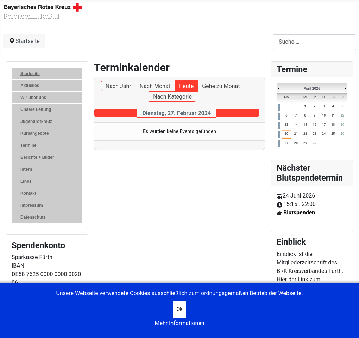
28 (296, 143)
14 (296, 124)
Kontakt (28, 193)
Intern (26, 169)
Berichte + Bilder (37, 157)
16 (314, 124)
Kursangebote (34, 133)
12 (342, 115)
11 (333, 115)
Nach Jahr (118, 86)
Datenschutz (32, 217)
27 (286, 143)
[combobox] (314, 42)
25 (333, 134)
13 (286, 124)
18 (333, 124)
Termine (28, 145)
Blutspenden (299, 212)
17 (324, 124)
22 (305, 134)
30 (314, 143)
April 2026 (312, 88)
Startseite (30, 73)
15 (305, 124)
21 (296, 134)
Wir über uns (33, 97)
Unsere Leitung (35, 109)
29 (305, 143)
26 (342, 134)
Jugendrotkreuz (36, 121)
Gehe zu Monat (221, 86)
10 (324, 115)
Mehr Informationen (179, 323)
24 (324, 134)
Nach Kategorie (172, 96)
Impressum (31, 205)
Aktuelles (29, 85)
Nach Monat (155, 86)
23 (314, 134)
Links (25, 181)
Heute (186, 86)
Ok (180, 309)
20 (286, 134)
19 (342, 124)
